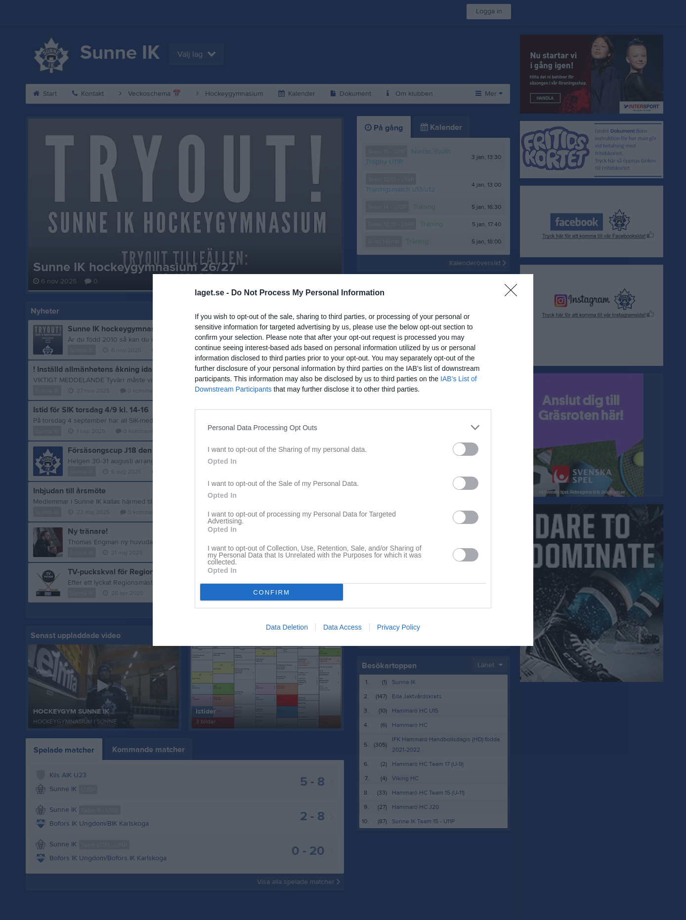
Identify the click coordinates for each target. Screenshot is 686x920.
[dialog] (343, 460)
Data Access (342, 627)
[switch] (465, 449)
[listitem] (343, 427)
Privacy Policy (398, 627)
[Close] (514, 293)
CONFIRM (271, 592)
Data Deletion (287, 627)
